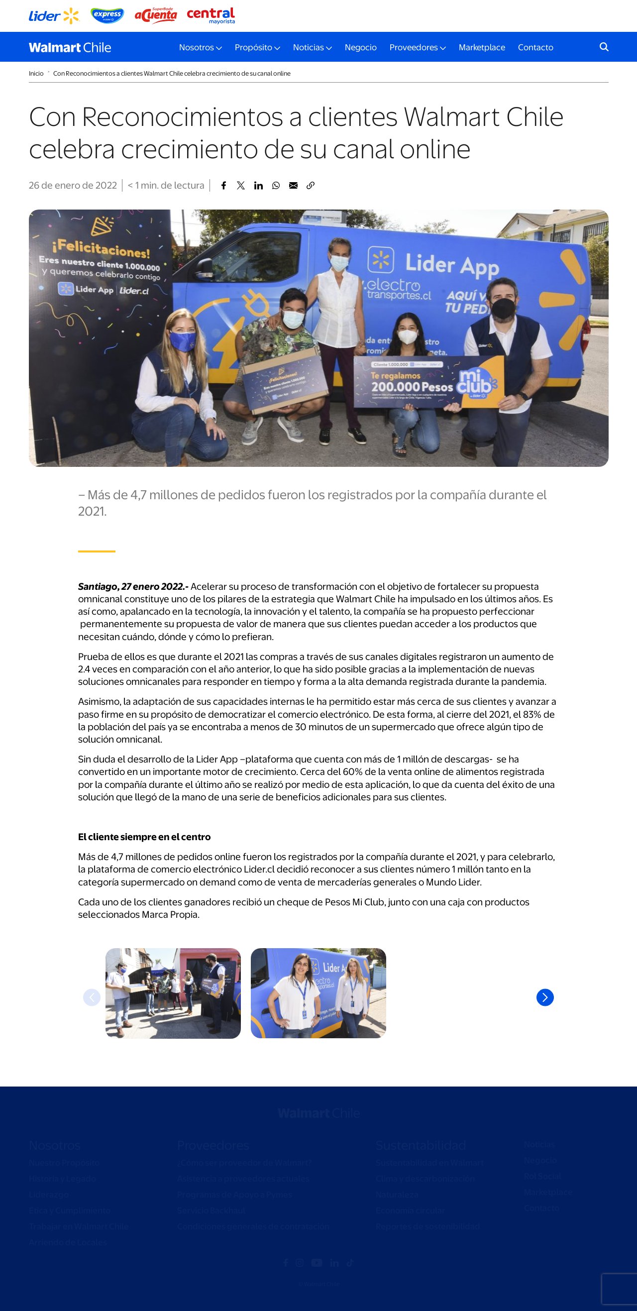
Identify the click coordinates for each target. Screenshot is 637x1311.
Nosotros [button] (196, 47)
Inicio (36, 73)
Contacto (535, 47)
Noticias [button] (308, 47)
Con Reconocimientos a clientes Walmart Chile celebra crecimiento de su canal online (172, 73)
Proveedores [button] (414, 47)
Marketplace (482, 47)
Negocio (361, 47)
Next (545, 997)
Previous (92, 997)
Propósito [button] (253, 47)
